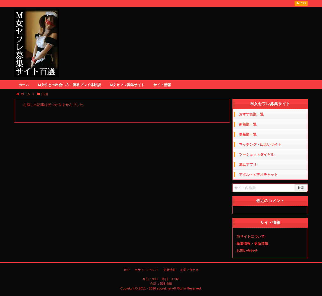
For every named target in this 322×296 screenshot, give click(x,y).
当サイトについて (250, 236)
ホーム (23, 85)
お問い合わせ (247, 251)
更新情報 (170, 270)
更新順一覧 (248, 134)
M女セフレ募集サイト (127, 85)
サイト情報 (162, 85)
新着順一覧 (248, 124)
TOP (127, 270)
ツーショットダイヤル (256, 154)
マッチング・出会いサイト (260, 144)
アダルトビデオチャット (258, 174)
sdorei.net (164, 288)
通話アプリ (248, 164)
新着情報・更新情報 (252, 244)
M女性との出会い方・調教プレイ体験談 (69, 85)
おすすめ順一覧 (251, 114)
